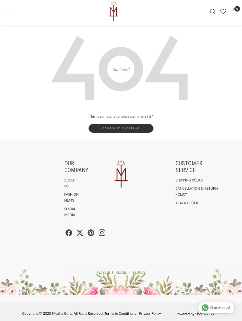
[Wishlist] (223, 11)
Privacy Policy (150, 313)
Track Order (187, 202)
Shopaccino (204, 314)
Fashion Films (65, 197)
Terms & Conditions (120, 313)
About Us (65, 183)
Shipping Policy (189, 180)
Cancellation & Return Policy (197, 191)
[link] (212, 11)
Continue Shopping (121, 128)
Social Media (65, 211)
